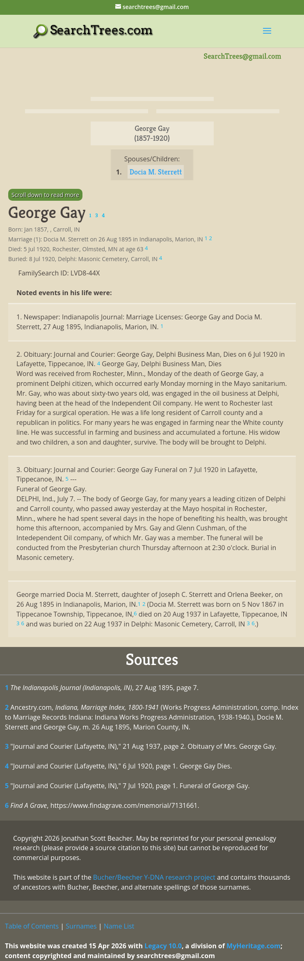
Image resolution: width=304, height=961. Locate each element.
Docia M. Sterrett (156, 172)
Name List (119, 926)
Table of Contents (32, 926)
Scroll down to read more (45, 195)
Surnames (81, 926)
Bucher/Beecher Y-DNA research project (154, 877)
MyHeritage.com (253, 945)
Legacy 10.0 (163, 945)
